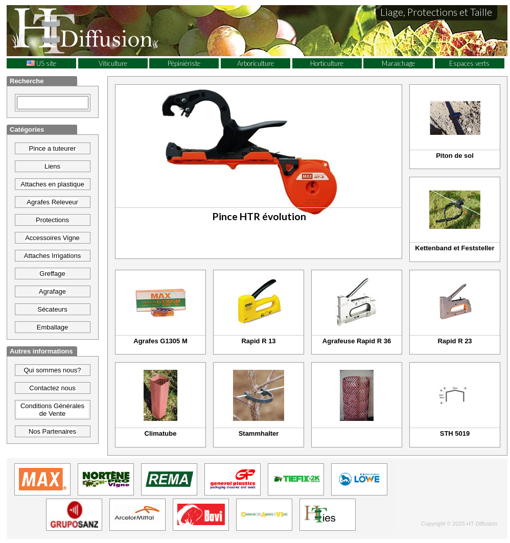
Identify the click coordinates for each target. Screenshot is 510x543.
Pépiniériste (184, 63)
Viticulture (113, 63)
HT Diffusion (104, 30)
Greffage (52, 273)
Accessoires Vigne (52, 238)
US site (41, 63)
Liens (52, 166)
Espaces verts (469, 63)
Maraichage (398, 63)
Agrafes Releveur (52, 202)
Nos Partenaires (52, 431)
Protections (52, 220)
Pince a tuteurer (52, 148)
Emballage (52, 327)
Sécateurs (52, 309)
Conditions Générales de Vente (52, 409)
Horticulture (326, 63)
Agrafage (52, 291)
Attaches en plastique (52, 184)
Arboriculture (255, 63)
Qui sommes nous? (52, 370)
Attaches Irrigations (52, 255)
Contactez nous (52, 388)
